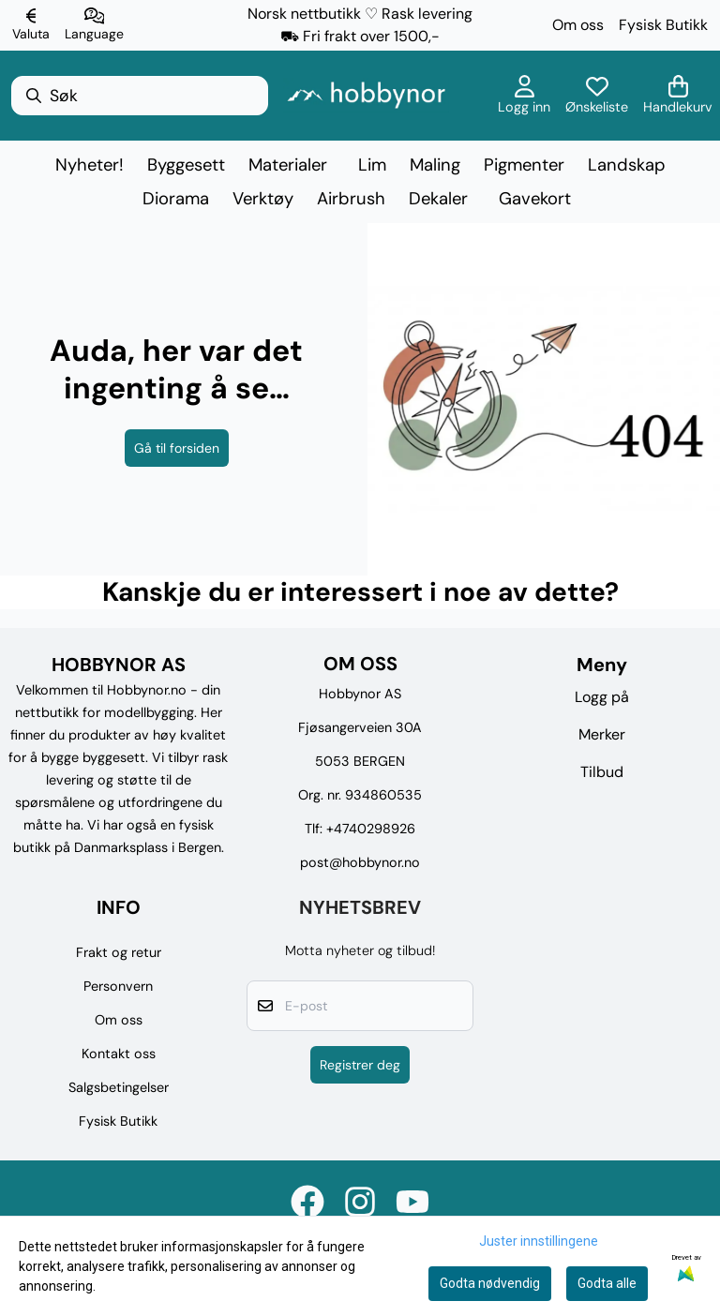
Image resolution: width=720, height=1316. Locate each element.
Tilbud (601, 772)
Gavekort (535, 198)
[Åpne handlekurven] (678, 95)
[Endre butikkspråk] (94, 25)
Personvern (118, 986)
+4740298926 (370, 828)
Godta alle (607, 1283)
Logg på (602, 697)
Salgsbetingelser (118, 1087)
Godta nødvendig (490, 1283)
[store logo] (366, 95)
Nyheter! (89, 165)
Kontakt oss (119, 1053)
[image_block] (544, 399)
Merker (601, 734)
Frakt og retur (118, 952)
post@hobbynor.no (360, 862)
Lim (372, 165)
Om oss (578, 25)
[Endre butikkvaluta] (31, 25)
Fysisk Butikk (663, 25)
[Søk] (139, 95)
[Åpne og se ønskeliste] (597, 95)
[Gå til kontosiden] (524, 95)
